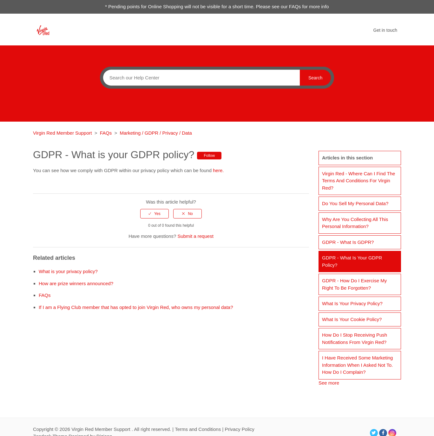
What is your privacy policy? (68, 271)
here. (218, 170)
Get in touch (385, 30)
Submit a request (195, 236)
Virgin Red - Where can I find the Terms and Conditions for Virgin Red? (358, 181)
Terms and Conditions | (200, 429)
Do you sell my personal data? (355, 203)
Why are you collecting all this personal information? (355, 223)
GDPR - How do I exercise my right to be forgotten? (354, 284)
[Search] (200, 77)
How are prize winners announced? (76, 283)
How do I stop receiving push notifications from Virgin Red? (354, 338)
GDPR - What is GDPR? (348, 242)
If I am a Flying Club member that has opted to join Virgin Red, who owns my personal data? (136, 307)
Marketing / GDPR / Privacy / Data (156, 133)
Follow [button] (209, 155)
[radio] (154, 213)
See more (329, 383)
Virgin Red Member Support (63, 133)
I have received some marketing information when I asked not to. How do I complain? (357, 365)
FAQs (106, 133)
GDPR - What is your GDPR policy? (352, 261)
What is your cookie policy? (352, 319)
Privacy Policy (239, 429)
